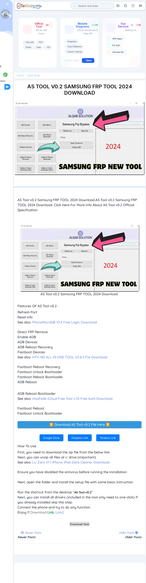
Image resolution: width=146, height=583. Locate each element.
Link (50, 513)
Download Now (79, 524)
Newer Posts (26, 537)
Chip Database (74, 46)
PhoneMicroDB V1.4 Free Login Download (64, 322)
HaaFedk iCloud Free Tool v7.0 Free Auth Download (72, 399)
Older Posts (133, 537)
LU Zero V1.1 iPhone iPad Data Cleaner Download (70, 462)
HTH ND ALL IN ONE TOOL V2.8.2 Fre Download (69, 357)
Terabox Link (108, 438)
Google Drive (51, 438)
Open (89, 60)
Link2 (59, 512)
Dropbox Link (80, 438)
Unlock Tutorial (74, 52)
